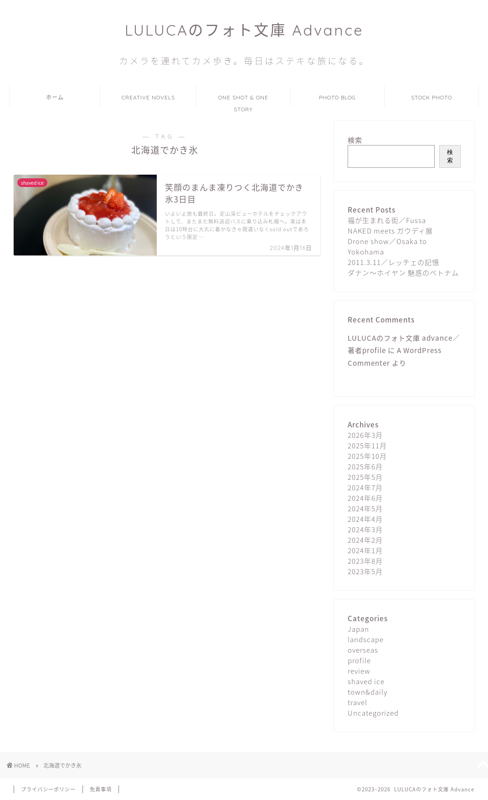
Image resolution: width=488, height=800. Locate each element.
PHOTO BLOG (337, 97)
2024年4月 (365, 519)
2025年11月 (367, 445)
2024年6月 (365, 498)
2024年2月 (365, 540)
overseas (363, 649)
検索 (355, 140)
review (359, 670)
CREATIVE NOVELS (148, 97)
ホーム (55, 97)
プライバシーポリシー (48, 789)
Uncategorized (373, 712)
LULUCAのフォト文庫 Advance (244, 30)
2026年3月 (365, 435)
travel (357, 702)
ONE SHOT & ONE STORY (243, 100)
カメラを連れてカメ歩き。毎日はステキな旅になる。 (244, 61)
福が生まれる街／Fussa (387, 220)
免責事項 (101, 789)
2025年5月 (365, 477)
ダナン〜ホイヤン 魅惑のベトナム (403, 272)
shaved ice (366, 681)
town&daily (367, 691)
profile (359, 660)
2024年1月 (365, 550)
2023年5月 (365, 571)
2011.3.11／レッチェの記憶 (393, 262)
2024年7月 (365, 487)
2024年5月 (365, 508)
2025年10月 (367, 456)
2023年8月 (365, 561)
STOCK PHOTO (431, 97)
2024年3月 (365, 529)
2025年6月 (365, 466)
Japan (358, 628)
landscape (366, 639)
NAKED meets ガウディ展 (390, 230)
